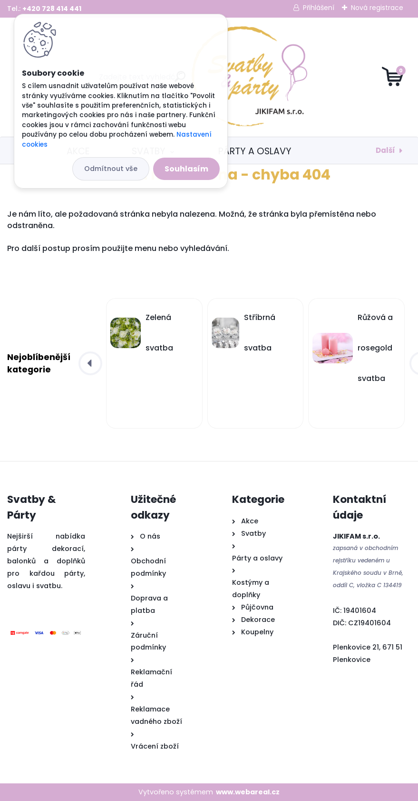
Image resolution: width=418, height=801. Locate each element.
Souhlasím (186, 168)
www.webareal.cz (248, 792)
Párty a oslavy (255, 151)
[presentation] (90, 363)
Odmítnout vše (110, 168)
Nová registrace (377, 7)
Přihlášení (318, 7)
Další (385, 150)
